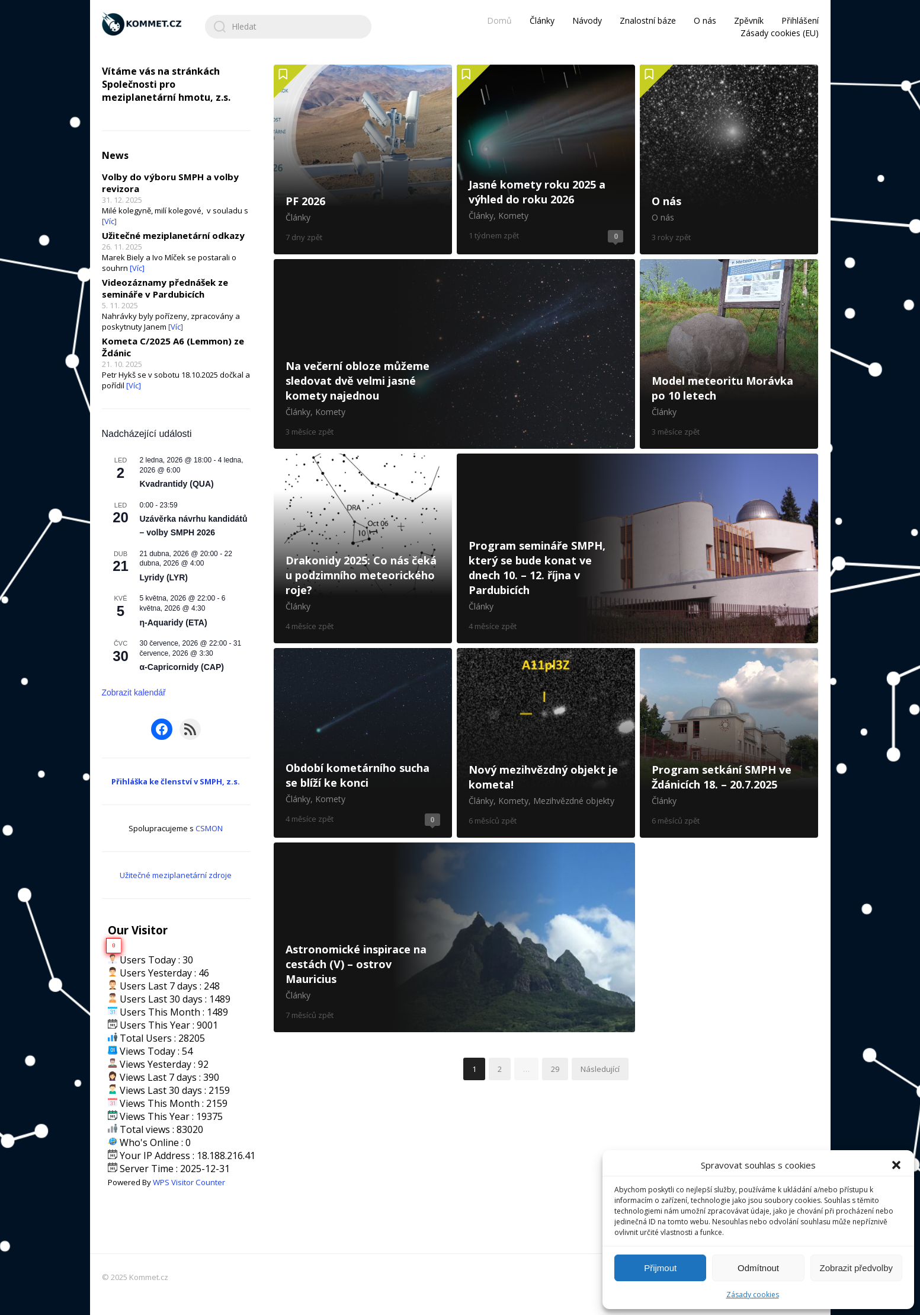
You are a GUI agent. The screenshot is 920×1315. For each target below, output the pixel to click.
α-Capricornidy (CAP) (182, 667)
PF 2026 (363, 159)
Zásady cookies (752, 1295)
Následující (600, 1069)
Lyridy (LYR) (164, 577)
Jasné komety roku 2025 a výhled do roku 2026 (546, 159)
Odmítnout (758, 1268)
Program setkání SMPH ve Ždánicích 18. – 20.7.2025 (729, 743)
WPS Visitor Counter (189, 1182)
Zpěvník (749, 20)
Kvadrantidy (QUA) (177, 484)
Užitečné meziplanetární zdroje (176, 875)
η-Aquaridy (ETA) (173, 622)
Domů (499, 20)
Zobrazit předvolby (856, 1268)
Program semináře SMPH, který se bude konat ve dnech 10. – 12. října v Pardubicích (638, 548)
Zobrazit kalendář (134, 692)
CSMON (209, 828)
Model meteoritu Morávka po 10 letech (729, 354)
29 (555, 1069)
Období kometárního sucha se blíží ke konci (363, 743)
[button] (896, 1165)
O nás (705, 20)
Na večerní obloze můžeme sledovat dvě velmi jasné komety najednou (455, 354)
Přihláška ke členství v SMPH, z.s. (175, 781)
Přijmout (660, 1268)
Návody (587, 20)
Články (542, 20)
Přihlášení (800, 20)
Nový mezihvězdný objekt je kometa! (546, 743)
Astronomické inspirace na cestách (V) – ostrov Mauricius (455, 937)
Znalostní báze (648, 20)
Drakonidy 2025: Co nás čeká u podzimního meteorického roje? (363, 548)
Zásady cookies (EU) (780, 33)
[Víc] (109, 221)
